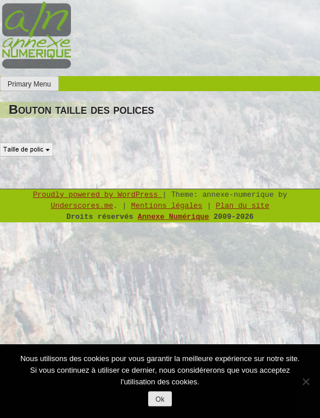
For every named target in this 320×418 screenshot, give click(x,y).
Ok (160, 399)
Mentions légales (167, 205)
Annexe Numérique (173, 216)
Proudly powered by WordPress (98, 194)
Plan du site (242, 205)
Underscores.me (82, 205)
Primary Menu (29, 84)
